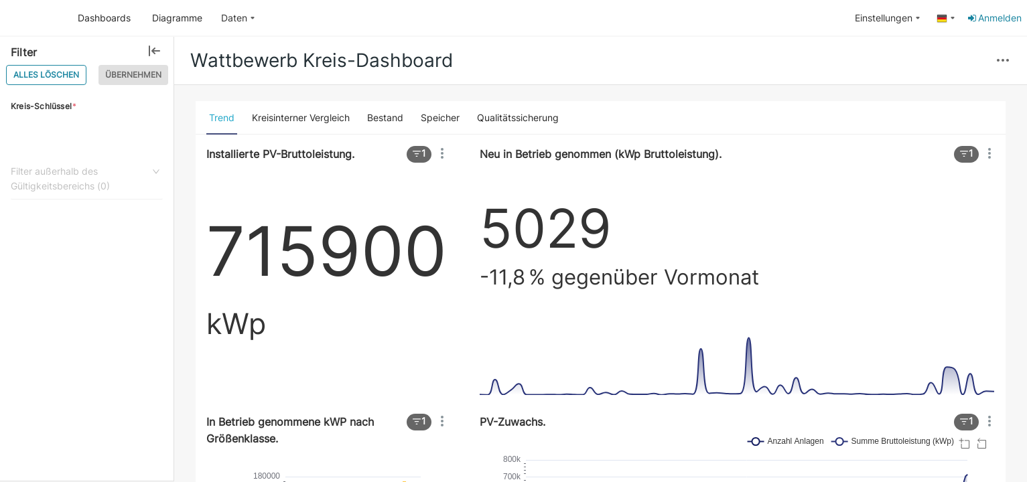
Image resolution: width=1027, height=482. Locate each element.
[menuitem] (238, 18)
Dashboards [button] (104, 17)
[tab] (221, 117)
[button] (1003, 61)
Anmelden (994, 17)
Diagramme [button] (177, 17)
